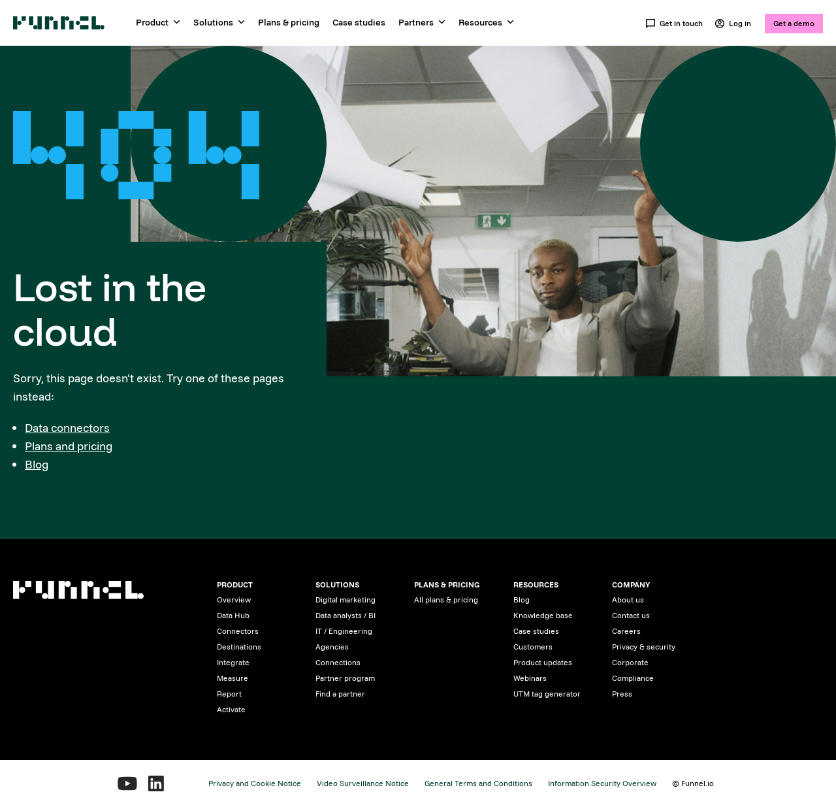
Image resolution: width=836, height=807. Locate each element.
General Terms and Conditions (478, 783)
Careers (626, 631)
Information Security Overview (602, 783)
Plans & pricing (288, 22)
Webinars (530, 678)
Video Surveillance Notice (363, 783)
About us (628, 599)
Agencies (332, 646)
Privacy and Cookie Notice (254, 783)
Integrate (233, 662)
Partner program (345, 678)
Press (622, 694)
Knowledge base (543, 615)
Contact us (631, 615)
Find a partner (340, 694)
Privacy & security (643, 646)
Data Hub (233, 615)
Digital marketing (345, 599)
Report (229, 694)
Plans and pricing (68, 445)
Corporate (630, 662)
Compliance (633, 678)
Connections (338, 662)
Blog (36, 464)
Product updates (542, 662)
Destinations (239, 646)
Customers (533, 646)
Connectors (238, 631)
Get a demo (793, 23)
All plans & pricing (446, 599)
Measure (232, 678)
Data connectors (67, 427)
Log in (733, 23)
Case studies (358, 22)
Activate (231, 709)
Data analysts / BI (345, 615)
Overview (234, 599)
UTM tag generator (547, 694)
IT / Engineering (343, 631)
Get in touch (674, 23)
